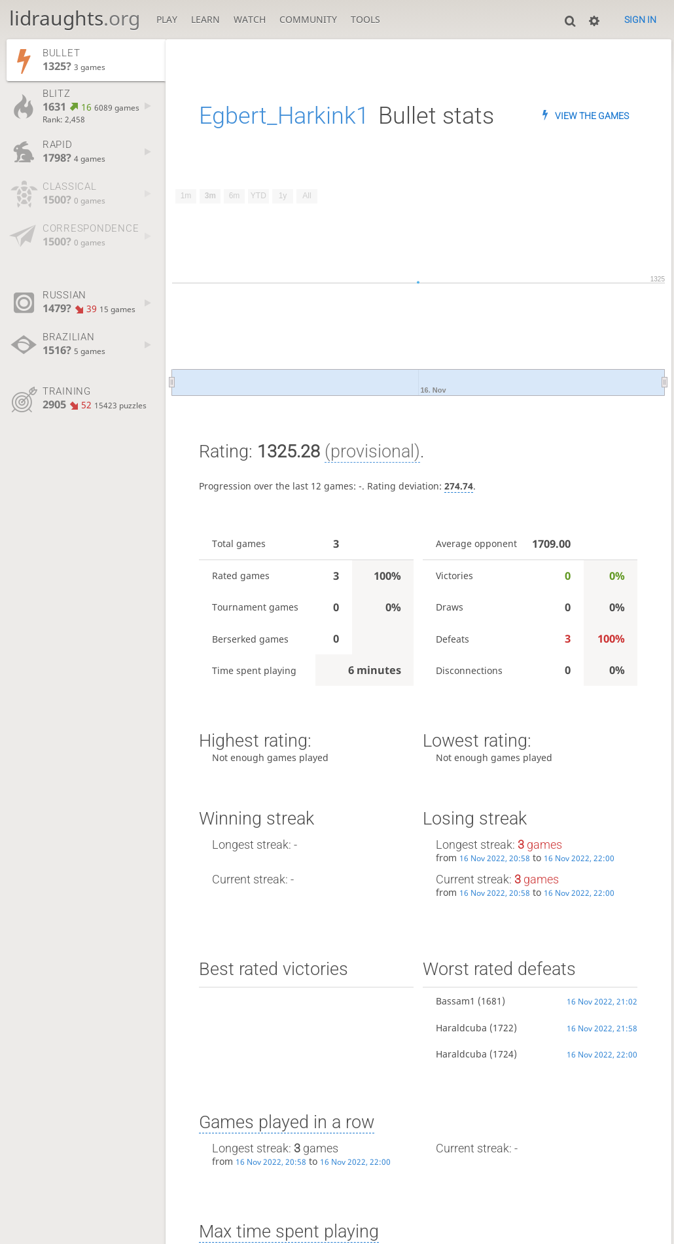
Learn (205, 19)
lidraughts (74, 18)
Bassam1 (455, 1001)
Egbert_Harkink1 (284, 115)
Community (308, 19)
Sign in (640, 19)
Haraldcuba (461, 1028)
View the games (592, 116)
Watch (250, 19)
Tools (365, 19)
